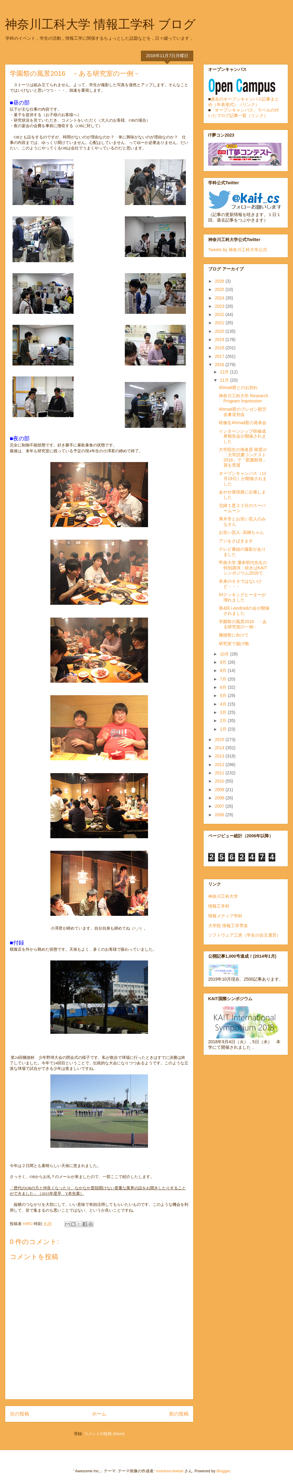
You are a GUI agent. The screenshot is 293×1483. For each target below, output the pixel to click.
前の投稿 (179, 1413)
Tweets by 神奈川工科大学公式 (237, 249)
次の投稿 (19, 1413)
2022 (220, 314)
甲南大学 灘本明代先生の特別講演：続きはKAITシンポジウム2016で (243, 567)
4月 (224, 704)
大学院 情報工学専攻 (228, 925)
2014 (220, 747)
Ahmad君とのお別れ (238, 387)
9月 (224, 662)
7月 (224, 679)
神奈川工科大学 (223, 896)
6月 (224, 687)
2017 (220, 356)
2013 (220, 756)
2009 (220, 789)
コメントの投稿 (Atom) (104, 1433)
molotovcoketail (169, 1471)
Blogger (223, 1471)
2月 (224, 720)
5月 (224, 695)
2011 (220, 772)
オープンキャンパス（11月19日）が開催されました (243, 478)
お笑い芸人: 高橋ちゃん (241, 532)
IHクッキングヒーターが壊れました (242, 597)
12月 (225, 371)
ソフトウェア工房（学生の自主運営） (244, 935)
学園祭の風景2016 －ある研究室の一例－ (243, 624)
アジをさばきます (236, 540)
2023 (220, 306)
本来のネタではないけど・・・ (240, 584)
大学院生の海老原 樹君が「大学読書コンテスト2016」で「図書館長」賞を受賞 (243, 457)
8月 (224, 670)
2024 (220, 297)
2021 (220, 322)
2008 (220, 797)
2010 (220, 781)
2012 (220, 764)
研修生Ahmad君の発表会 (242, 422)
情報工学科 (219, 906)
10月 (225, 654)
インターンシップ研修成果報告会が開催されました (242, 436)
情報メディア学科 (225, 915)
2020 (220, 331)
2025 (220, 289)
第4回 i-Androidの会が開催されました (244, 611)
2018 (220, 347)
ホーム (99, 1413)
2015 (220, 739)
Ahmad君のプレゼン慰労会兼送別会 (242, 412)
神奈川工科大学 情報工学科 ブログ (100, 24)
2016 (220, 364)
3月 (224, 712)
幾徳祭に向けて (234, 635)
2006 (220, 814)
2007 (220, 806)
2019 (220, 339)
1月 (224, 729)
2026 (220, 281)
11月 (225, 380)
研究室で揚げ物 (234, 643)
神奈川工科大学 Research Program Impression (243, 398)
